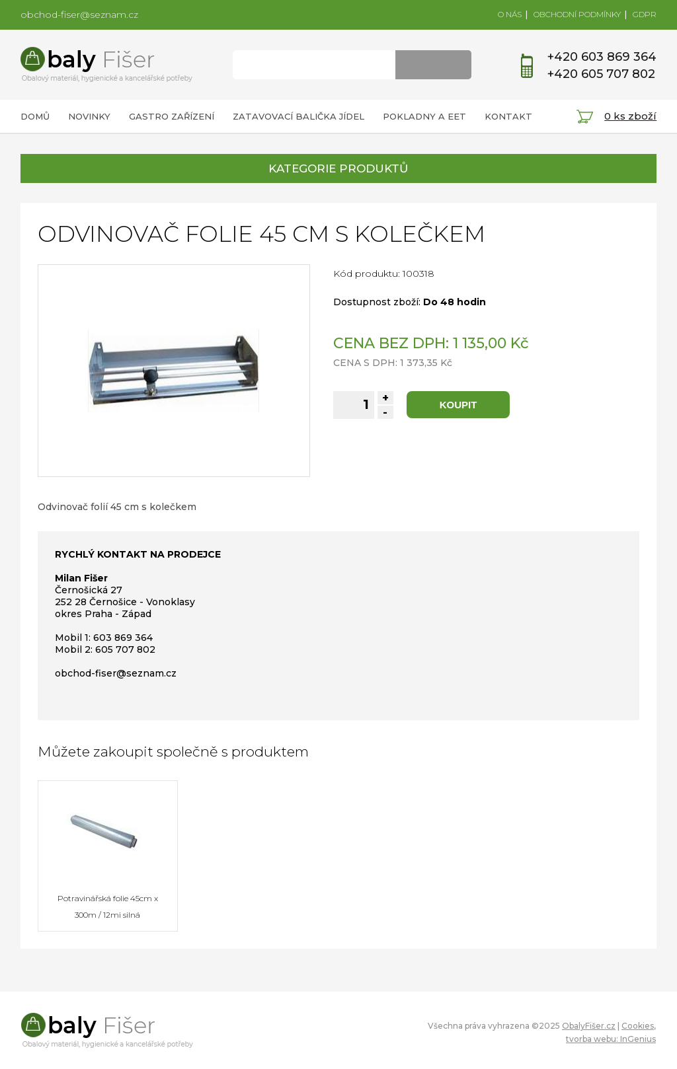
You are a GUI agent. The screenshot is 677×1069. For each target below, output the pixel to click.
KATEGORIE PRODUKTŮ (338, 168)
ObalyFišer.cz (589, 1026)
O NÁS (510, 14)
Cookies (637, 1026)
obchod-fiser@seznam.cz (79, 14)
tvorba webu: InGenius (611, 1039)
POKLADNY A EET (424, 116)
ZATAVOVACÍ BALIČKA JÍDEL (298, 116)
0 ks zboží (630, 116)
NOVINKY (89, 116)
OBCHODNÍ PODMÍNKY (577, 14)
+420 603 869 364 (602, 57)
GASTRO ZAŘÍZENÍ (171, 116)
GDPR (645, 14)
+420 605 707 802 (601, 74)
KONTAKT (508, 116)
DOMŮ (35, 116)
